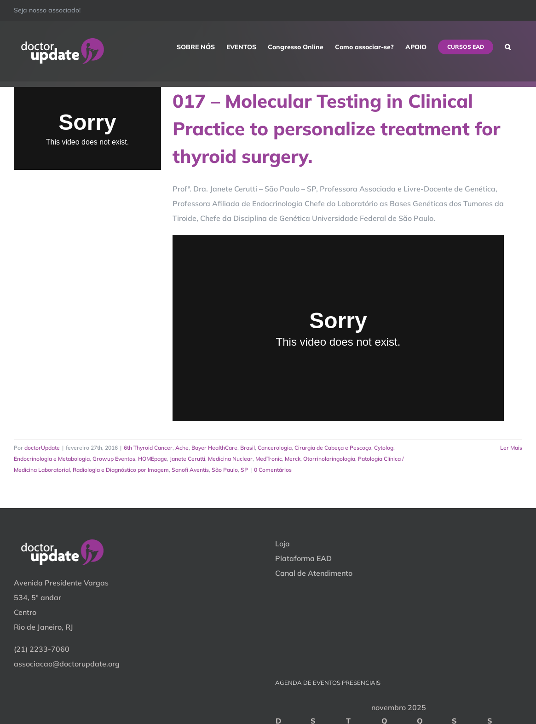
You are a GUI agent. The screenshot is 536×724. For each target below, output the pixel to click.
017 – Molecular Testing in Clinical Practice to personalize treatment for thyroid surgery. (336, 128)
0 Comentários (273, 469)
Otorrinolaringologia (329, 458)
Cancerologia (275, 447)
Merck (292, 458)
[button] (508, 47)
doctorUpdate (42, 447)
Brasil (247, 447)
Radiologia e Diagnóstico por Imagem (121, 469)
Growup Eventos (113, 458)
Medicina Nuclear (230, 458)
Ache (182, 447)
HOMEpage (152, 458)
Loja (282, 543)
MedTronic (268, 458)
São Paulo (225, 469)
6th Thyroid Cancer (148, 447)
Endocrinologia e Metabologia (52, 458)
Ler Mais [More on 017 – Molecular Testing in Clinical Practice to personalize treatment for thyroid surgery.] (511, 447)
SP (244, 469)
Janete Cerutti (187, 458)
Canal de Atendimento (313, 573)
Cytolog (383, 447)
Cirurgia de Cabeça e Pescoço (332, 447)
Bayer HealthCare (214, 447)
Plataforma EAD (303, 558)
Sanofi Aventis (190, 469)
